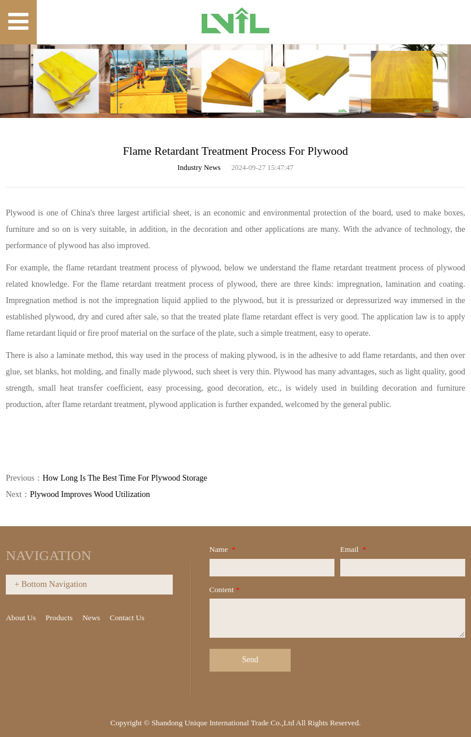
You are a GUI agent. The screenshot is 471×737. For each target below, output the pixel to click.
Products (59, 617)
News (91, 617)
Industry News (199, 168)
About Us (21, 617)
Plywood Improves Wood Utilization (90, 494)
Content (226, 589)
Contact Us (127, 617)
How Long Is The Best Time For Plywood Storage (125, 478)
